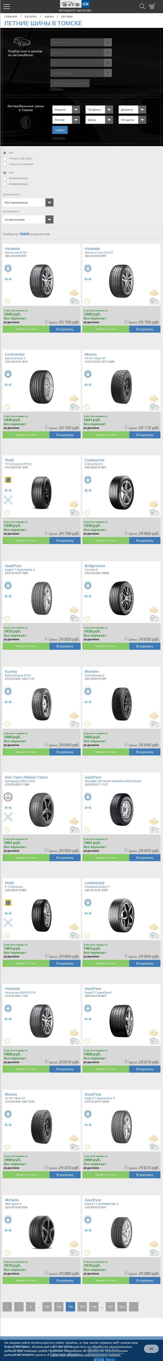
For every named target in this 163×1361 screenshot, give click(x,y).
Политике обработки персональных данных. (85, 1355)
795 (58, 1306)
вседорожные (15, 178)
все (8, 153)
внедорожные (15, 184)
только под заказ (17, 159)
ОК (151, 1348)
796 (70, 1306)
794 (47, 1306)
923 (122, 1306)
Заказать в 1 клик (25, 329)
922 (110, 1306)
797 (82, 1306)
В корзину (64, 329)
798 (93, 1306)
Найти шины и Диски (69, 83)
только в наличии (18, 164)
